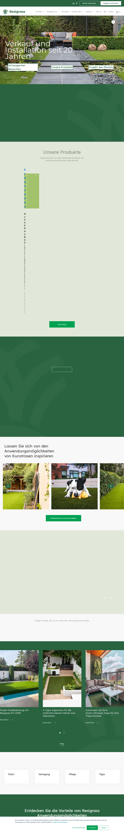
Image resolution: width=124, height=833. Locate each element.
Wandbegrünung (52, 11)
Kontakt (111, 11)
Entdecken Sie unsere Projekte (63, 424)
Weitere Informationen (60, 822)
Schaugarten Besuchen (16, 67)
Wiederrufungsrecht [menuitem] (79, 765)
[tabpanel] (19, 591)
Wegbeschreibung (60, 756)
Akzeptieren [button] (92, 828)
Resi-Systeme (65, 11)
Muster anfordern (89, 3)
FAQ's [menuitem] (74, 772)
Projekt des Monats (101, 67)
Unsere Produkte (62, 67)
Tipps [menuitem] (74, 775)
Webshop (88, 11)
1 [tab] (60, 638)
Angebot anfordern (110, 3)
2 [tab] (64, 638)
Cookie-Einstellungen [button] (78, 828)
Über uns (98, 11)
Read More (4, 626)
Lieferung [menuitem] (75, 762)
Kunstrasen (39, 11)
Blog (105, 11)
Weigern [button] (103, 828)
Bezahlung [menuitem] (76, 759)
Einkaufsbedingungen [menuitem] (80, 755)
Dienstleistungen (76, 11)
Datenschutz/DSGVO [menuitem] (80, 752)
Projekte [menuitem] (75, 768)
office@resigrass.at (41, 757)
